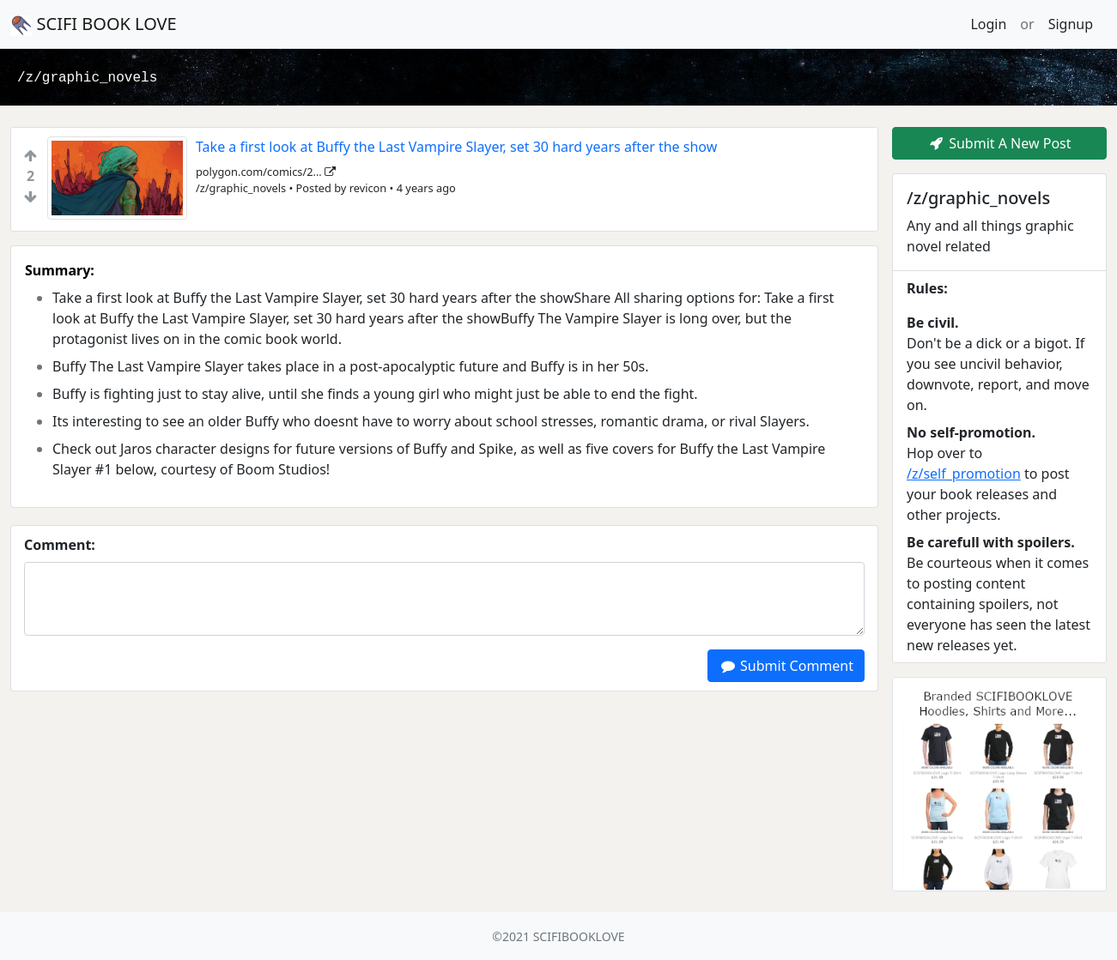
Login (988, 24)
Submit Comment (786, 665)
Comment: (59, 544)
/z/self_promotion (964, 473)
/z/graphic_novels (87, 78)
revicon (368, 188)
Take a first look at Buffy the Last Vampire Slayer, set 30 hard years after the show (456, 146)
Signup (1070, 24)
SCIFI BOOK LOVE (93, 24)
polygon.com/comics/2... (266, 171)
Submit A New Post (999, 143)
